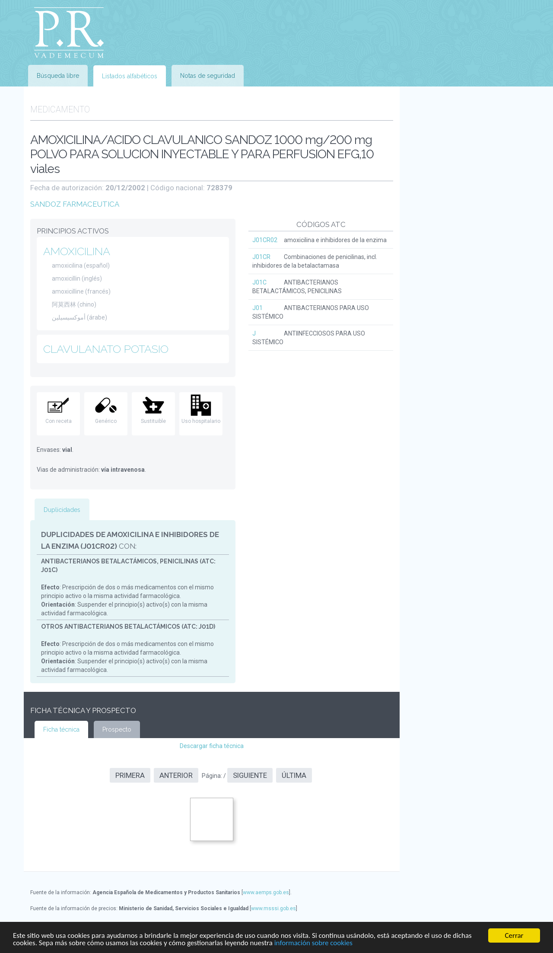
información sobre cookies (313, 943)
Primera (130, 775)
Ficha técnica (61, 729)
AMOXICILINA (76, 251)
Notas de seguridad (207, 75)
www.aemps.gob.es (266, 892)
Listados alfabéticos (129, 76)
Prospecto (116, 729)
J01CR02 (264, 240)
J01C (259, 282)
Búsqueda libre (58, 75)
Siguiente (250, 775)
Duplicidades (62, 509)
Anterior (176, 775)
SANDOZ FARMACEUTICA (74, 204)
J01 (257, 307)
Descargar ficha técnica (212, 745)
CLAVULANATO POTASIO (105, 348)
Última (294, 775)
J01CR (261, 256)
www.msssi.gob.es (273, 908)
